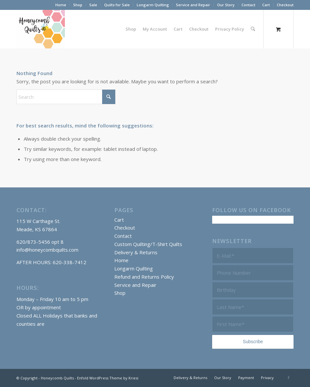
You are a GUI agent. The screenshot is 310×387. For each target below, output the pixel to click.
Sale (93, 4)
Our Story (226, 4)
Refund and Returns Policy (144, 276)
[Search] (252, 29)
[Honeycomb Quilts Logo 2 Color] (40, 29)
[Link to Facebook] (289, 377)
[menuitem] (61, 5)
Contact (248, 4)
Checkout (285, 4)
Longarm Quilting (153, 4)
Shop (77, 4)
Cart (266, 4)
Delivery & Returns (135, 252)
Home (60, 4)
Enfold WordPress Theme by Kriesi (107, 377)
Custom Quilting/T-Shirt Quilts (148, 244)
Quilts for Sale (117, 4)
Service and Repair (193, 4)
